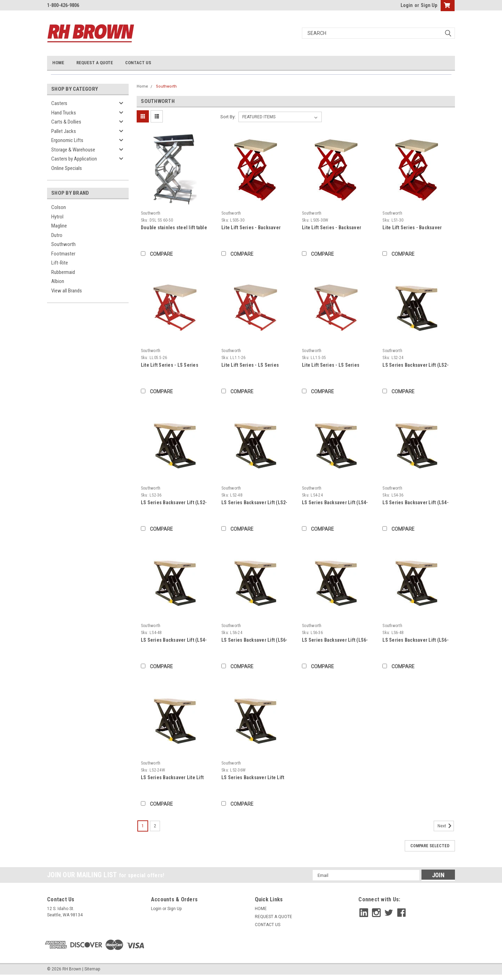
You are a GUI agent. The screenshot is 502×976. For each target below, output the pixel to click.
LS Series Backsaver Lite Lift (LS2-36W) (252, 778)
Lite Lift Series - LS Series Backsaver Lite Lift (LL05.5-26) (174, 365)
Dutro (56, 235)
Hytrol (57, 217)
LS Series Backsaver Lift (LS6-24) (254, 640)
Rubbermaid (63, 272)
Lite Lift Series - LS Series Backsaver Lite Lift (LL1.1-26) (253, 365)
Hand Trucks (63, 113)
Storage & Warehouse (73, 150)
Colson (58, 207)
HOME (58, 62)
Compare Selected (429, 845)
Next (446, 825)
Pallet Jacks (63, 131)
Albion (57, 281)
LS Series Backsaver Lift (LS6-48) (415, 640)
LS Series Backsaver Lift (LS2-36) (174, 503)
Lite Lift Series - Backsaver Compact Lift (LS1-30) (412, 228)
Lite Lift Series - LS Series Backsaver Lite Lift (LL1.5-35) (334, 365)
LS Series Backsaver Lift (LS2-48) (254, 503)
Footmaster (63, 254)
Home (142, 86)
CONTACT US (138, 62)
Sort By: (228, 116)
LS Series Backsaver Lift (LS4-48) (174, 640)
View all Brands (66, 291)
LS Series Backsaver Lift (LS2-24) (415, 365)
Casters (59, 103)
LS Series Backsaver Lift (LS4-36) (415, 503)
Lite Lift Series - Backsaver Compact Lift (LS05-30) (251, 228)
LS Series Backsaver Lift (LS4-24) (335, 503)
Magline (59, 226)
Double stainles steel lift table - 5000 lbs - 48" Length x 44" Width (174, 228)
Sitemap (92, 969)
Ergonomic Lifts (67, 140)
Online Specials (66, 168)
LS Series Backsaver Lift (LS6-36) (335, 640)
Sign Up (429, 5)
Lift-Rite (59, 263)
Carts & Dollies (66, 122)
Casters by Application (74, 159)
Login (407, 5)
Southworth (63, 244)
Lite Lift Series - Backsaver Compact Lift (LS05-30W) (331, 228)
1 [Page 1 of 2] (143, 826)
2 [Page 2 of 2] (155, 826)
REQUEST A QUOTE (94, 62)
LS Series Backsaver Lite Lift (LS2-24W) (172, 778)
